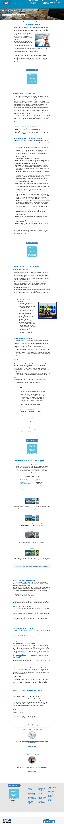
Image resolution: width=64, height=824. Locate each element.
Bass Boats (22, 488)
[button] (32, 70)
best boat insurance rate (24, 39)
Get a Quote (23, 233)
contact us (21, 639)
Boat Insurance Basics (32, 754)
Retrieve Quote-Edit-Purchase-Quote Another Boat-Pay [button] (36, 7)
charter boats (33, 523)
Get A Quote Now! (17, 641)
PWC (22, 566)
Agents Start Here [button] (20, 15)
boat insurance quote (19, 41)
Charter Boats (38, 483)
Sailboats (22, 489)
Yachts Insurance (32, 496)
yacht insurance (39, 508)
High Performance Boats (25, 483)
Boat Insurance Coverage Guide (32, 729)
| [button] (21, 7)
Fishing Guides (38, 485)
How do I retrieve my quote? (21, 635)
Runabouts (37, 479)
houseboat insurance (29, 559)
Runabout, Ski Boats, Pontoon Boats (40, 566)
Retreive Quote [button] (13, 15)
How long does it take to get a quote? (23, 634)
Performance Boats (32, 531)
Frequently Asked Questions (24, 630)
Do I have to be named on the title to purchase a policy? (28, 637)
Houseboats (22, 482)
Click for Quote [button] (5, 15)
